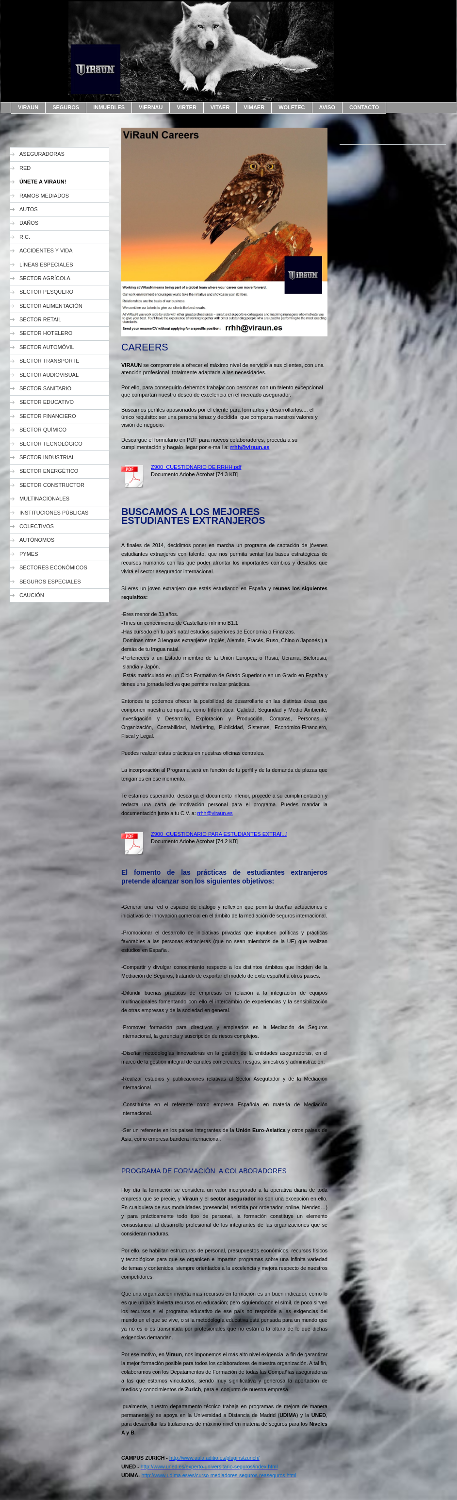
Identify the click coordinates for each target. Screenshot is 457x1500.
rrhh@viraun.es (215, 813)
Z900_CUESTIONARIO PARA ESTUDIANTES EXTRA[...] (219, 834)
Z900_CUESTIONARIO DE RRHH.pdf (196, 467)
